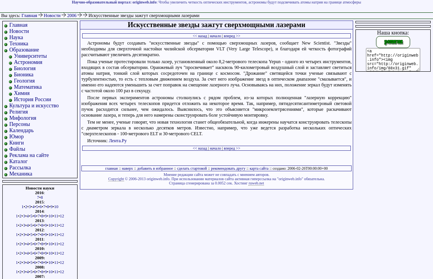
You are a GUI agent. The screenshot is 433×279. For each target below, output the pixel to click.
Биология (25, 68)
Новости (53, 15)
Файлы (17, 149)
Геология (24, 81)
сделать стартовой (192, 168)
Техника (18, 43)
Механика (20, 174)
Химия (21, 93)
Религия (18, 112)
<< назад (200, 36)
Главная (29, 15)
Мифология (22, 118)
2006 (72, 15)
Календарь (21, 130)
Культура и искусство (34, 105)
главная (111, 168)
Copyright (116, 179)
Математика (28, 87)
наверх (127, 168)
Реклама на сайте (29, 155)
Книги (16, 143)
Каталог (18, 161)
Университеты (30, 56)
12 (62, 216)
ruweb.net (256, 183)
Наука (16, 37)
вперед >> (232, 36)
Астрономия (28, 62)
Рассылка (20, 167)
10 (56, 206)
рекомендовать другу (228, 168)
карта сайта (259, 168)
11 (56, 216)
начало (215, 36)
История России (32, 99)
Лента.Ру (118, 140)
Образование (24, 50)
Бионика (23, 75)
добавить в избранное (155, 168)
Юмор (16, 137)
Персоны (19, 124)
